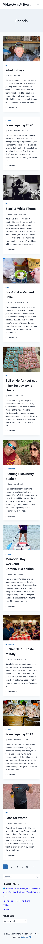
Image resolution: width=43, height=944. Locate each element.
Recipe (8, 287)
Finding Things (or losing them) (16, 901)
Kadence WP (26, 937)
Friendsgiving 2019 (19, 734)
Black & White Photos (21, 209)
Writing (6, 905)
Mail (4, 896)
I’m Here (6, 909)
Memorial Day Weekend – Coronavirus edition (20, 564)
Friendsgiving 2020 (19, 125)
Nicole (10, 75)
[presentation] (21, 48)
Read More (11, 108)
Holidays (9, 120)
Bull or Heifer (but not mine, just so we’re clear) (21, 385)
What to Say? (15, 70)
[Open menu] (38, 4)
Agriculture (10, 469)
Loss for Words (16, 818)
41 (27, 867)
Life (7, 65)
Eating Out (10, 644)
